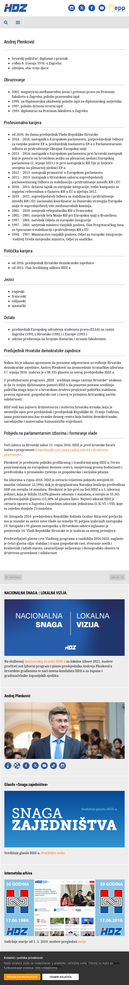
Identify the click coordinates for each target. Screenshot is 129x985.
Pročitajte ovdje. (53, 853)
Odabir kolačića (60, 977)
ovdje (82, 941)
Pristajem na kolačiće (22, 977)
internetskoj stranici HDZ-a (45, 661)
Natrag (15, 577)
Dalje (115, 577)
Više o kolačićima (46, 968)
